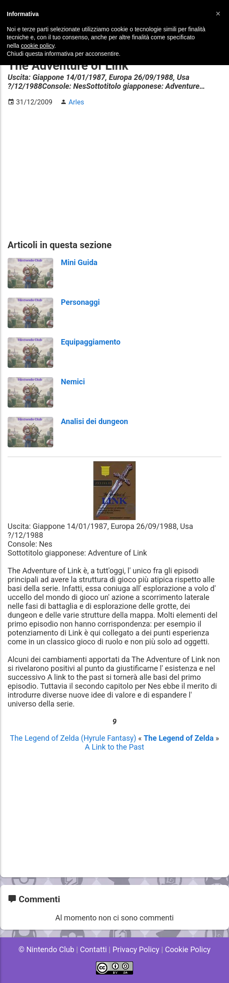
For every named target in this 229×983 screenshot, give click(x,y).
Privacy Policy (135, 949)
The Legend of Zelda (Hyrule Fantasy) (74, 738)
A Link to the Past (114, 746)
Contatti (93, 949)
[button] (218, 13)
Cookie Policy (187, 949)
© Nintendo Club (46, 949)
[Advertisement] (114, 173)
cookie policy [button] (37, 45)
